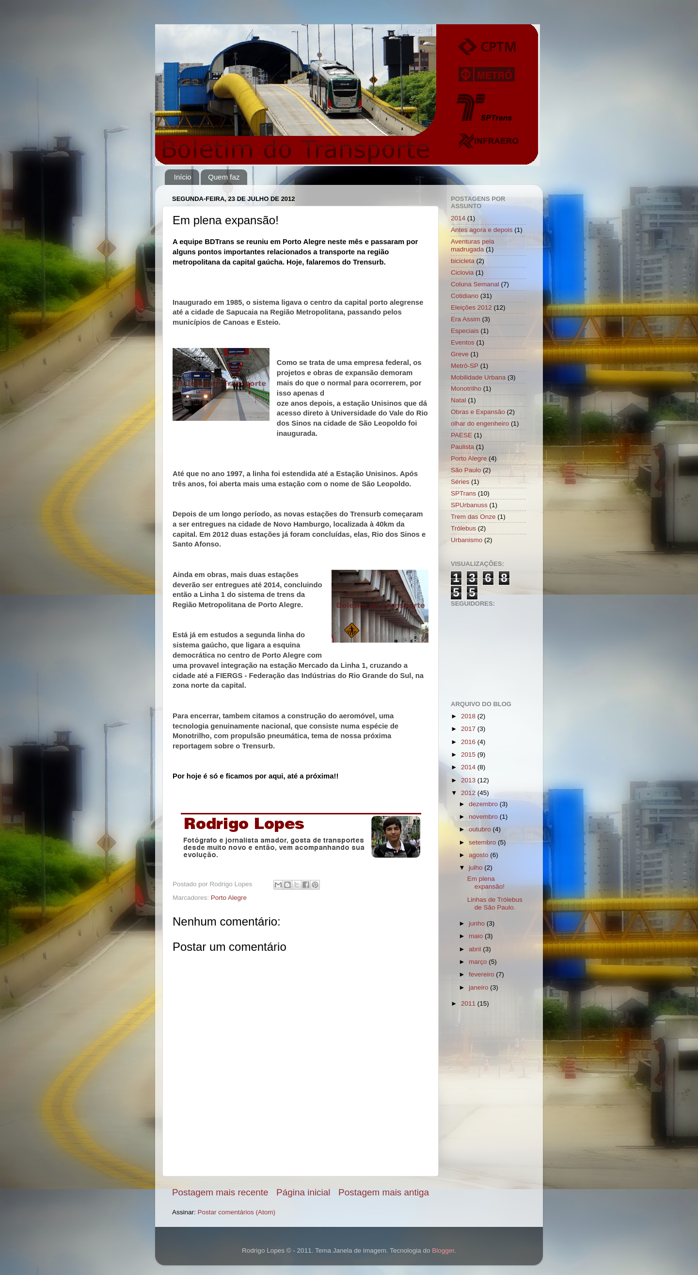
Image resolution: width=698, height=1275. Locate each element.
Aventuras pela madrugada (472, 245)
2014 (458, 218)
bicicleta (463, 261)
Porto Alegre (229, 897)
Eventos (463, 342)
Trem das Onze (473, 516)
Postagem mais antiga (383, 1192)
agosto (479, 855)
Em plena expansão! (486, 882)
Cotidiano (464, 295)
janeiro (479, 987)
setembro (483, 842)
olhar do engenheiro (480, 423)
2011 (469, 1003)
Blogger (443, 1250)
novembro (484, 816)
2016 (469, 741)
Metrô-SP (464, 365)
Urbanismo (466, 540)
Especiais (465, 330)
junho (478, 923)
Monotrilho (466, 388)
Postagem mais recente (220, 1192)
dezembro (484, 804)
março (479, 961)
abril (476, 949)
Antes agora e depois (482, 229)
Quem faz (223, 177)
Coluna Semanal (475, 284)
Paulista (462, 446)
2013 (469, 780)
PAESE (461, 435)
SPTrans (463, 493)
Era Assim (465, 319)
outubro (481, 829)
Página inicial (303, 1192)
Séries (460, 481)
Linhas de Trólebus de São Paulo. (495, 903)
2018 (469, 716)
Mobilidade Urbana (478, 377)
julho (476, 867)
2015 (469, 754)
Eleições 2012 (471, 307)
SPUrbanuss (469, 505)
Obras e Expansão (478, 411)
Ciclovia (462, 272)
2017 (469, 728)
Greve (460, 354)
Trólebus (463, 528)
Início (182, 177)
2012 (469, 792)
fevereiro (482, 974)
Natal (458, 400)
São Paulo (466, 470)
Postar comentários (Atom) (237, 1212)
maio (477, 936)
